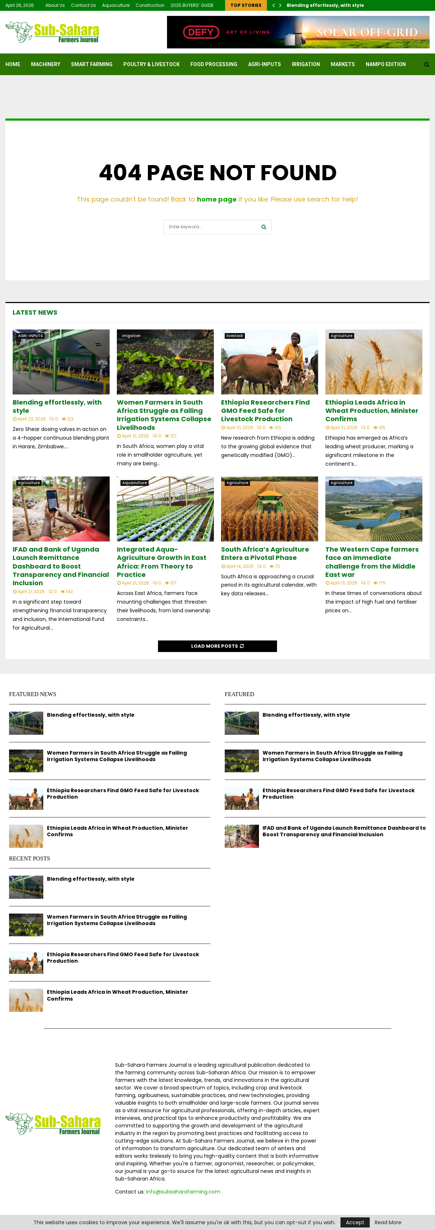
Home (12, 64)
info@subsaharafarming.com (183, 1191)
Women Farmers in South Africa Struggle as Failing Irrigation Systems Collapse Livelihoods (164, 415)
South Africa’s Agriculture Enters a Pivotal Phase (265, 553)
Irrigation (306, 64)
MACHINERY (45, 64)
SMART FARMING (92, 64)
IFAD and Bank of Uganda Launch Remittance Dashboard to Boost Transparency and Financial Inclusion (61, 566)
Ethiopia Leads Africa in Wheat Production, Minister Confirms (371, 411)
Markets (343, 64)
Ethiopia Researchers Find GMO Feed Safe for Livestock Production (265, 411)
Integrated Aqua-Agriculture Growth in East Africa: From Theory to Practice (161, 562)
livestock (235, 335)
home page (217, 199)
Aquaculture (115, 5)
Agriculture (341, 335)
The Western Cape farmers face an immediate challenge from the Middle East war (372, 562)
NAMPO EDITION (386, 64)
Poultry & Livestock (151, 64)
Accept (355, 1222)
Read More (388, 1222)
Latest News (35, 312)
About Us (55, 5)
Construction (150, 5)
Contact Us (83, 5)
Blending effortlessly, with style (325, 5)
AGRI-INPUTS (264, 64)
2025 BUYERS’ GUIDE (192, 5)
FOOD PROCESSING (213, 64)
